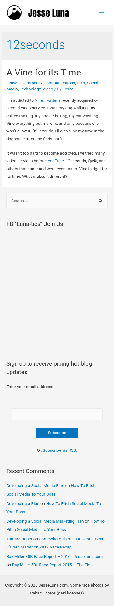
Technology (30, 88)
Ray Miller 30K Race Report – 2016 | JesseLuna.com (54, 556)
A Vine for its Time (43, 72)
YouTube (56, 160)
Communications (59, 82)
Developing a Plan (22, 503)
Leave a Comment (23, 82)
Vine (39, 100)
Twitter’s (52, 100)
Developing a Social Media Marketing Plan (45, 521)
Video (48, 88)
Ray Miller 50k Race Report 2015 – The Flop (52, 564)
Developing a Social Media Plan (35, 485)
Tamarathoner (19, 538)
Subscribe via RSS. (60, 450)
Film (81, 82)
